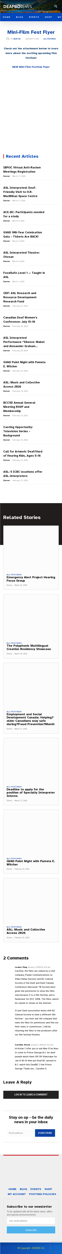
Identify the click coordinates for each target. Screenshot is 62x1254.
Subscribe (45, 1133)
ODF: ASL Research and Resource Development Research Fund (20, 297)
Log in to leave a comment (31, 1094)
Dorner (6, 176)
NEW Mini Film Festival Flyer (31, 67)
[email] (21, 1133)
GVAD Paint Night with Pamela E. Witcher (31, 862)
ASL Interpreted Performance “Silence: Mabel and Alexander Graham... (24, 342)
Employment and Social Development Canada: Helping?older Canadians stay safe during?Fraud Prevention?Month (31, 719)
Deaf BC (17, 39)
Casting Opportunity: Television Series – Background (18, 431)
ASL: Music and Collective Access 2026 (26, 931)
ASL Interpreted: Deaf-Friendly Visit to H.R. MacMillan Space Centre (20, 192)
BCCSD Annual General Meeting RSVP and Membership (19, 407)
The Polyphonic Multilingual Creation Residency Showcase (29, 647)
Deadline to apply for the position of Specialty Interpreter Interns (31, 792)
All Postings (49, 39)
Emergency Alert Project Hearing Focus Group (31, 578)
